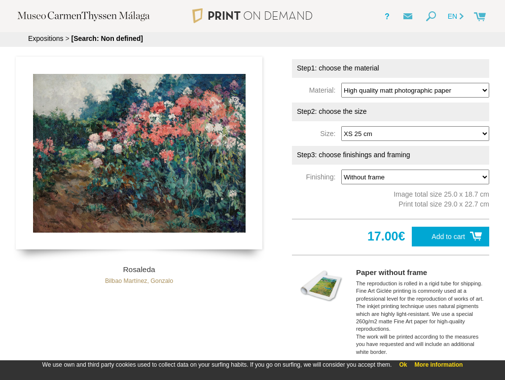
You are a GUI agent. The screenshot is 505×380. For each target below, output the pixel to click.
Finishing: (322, 177)
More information (438, 364)
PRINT (252, 15)
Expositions (46, 38)
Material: (324, 90)
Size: (329, 134)
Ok (403, 364)
